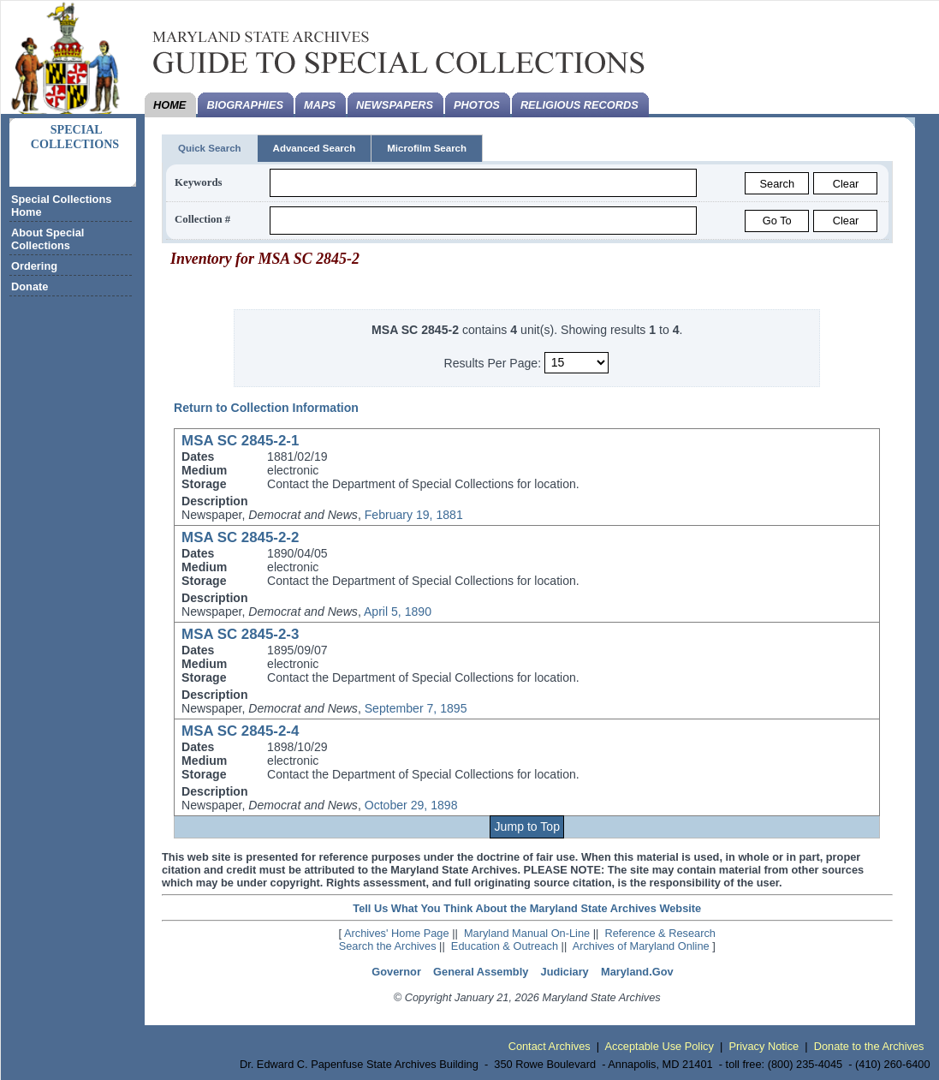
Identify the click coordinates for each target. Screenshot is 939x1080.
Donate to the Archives (869, 1046)
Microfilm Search (427, 148)
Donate (29, 286)
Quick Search (209, 148)
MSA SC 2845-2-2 (240, 537)
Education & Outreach (504, 946)
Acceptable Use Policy (659, 1046)
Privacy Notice (763, 1046)
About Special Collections (47, 239)
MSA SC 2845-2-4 (240, 731)
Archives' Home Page (396, 933)
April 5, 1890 (397, 611)
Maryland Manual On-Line (527, 933)
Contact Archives (549, 1046)
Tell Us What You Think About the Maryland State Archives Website (527, 908)
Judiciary (565, 971)
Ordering (34, 266)
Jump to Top (527, 826)
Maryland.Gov (637, 971)
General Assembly (480, 971)
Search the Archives (388, 946)
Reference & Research (660, 933)
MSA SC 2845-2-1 (240, 441)
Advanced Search (314, 148)
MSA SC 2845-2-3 (240, 634)
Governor (396, 971)
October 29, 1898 (411, 805)
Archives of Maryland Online (641, 946)
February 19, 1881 (414, 515)
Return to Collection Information (266, 408)
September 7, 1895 (416, 708)
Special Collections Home (61, 205)
